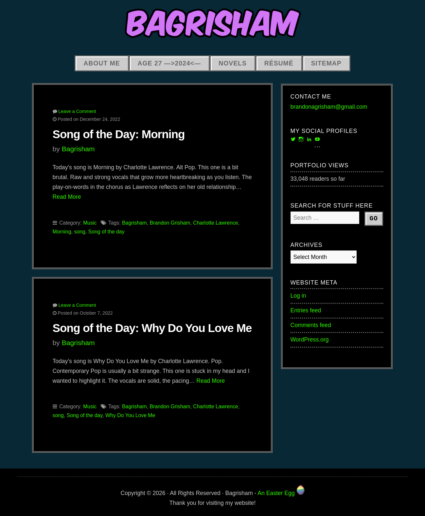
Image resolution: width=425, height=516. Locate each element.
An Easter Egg (280, 493)
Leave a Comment (77, 111)
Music (90, 223)
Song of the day (106, 231)
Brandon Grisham (170, 223)
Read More (67, 197)
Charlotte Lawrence (215, 223)
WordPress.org (310, 339)
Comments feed (311, 325)
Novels (233, 63)
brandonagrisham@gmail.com (329, 106)
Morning (62, 231)
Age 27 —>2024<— (169, 63)
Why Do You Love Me (130, 415)
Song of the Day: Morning (119, 134)
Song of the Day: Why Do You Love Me (152, 328)
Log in (298, 295)
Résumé (278, 63)
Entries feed (306, 310)
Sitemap (326, 63)
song (79, 231)
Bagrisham (78, 149)
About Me (101, 63)
